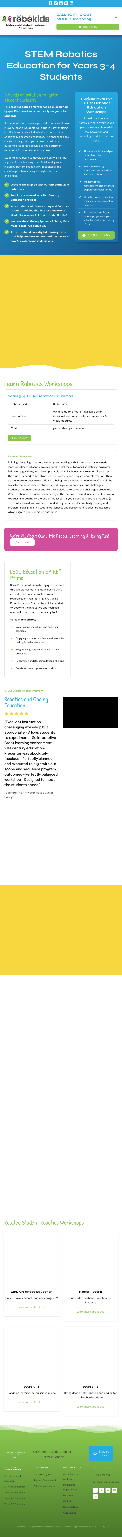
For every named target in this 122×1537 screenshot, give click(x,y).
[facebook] (50, 3)
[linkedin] (71, 3)
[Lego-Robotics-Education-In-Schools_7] (32, 1328)
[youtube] (66, 3)
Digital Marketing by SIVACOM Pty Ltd (91, 1526)
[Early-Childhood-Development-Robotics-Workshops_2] (90, 1233)
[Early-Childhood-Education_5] (32, 1233)
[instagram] (61, 3)
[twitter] (56, 3)
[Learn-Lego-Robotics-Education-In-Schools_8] (90, 1328)
